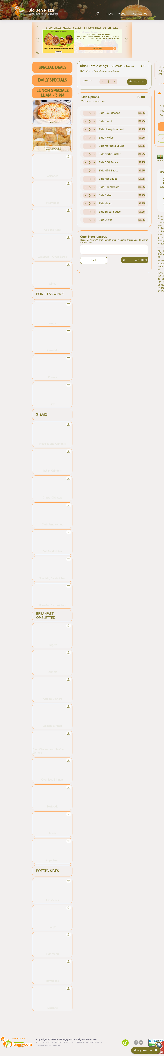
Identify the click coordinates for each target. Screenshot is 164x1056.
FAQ (48, 1042)
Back (94, 260)
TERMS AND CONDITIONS (87, 1042)
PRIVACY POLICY (63, 1042)
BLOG (38, 1042)
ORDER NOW (97, 48)
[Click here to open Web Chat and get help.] (145, 1050)
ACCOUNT (123, 14)
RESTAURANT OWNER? (49, 1045)
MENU (109, 14)
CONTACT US (140, 14)
